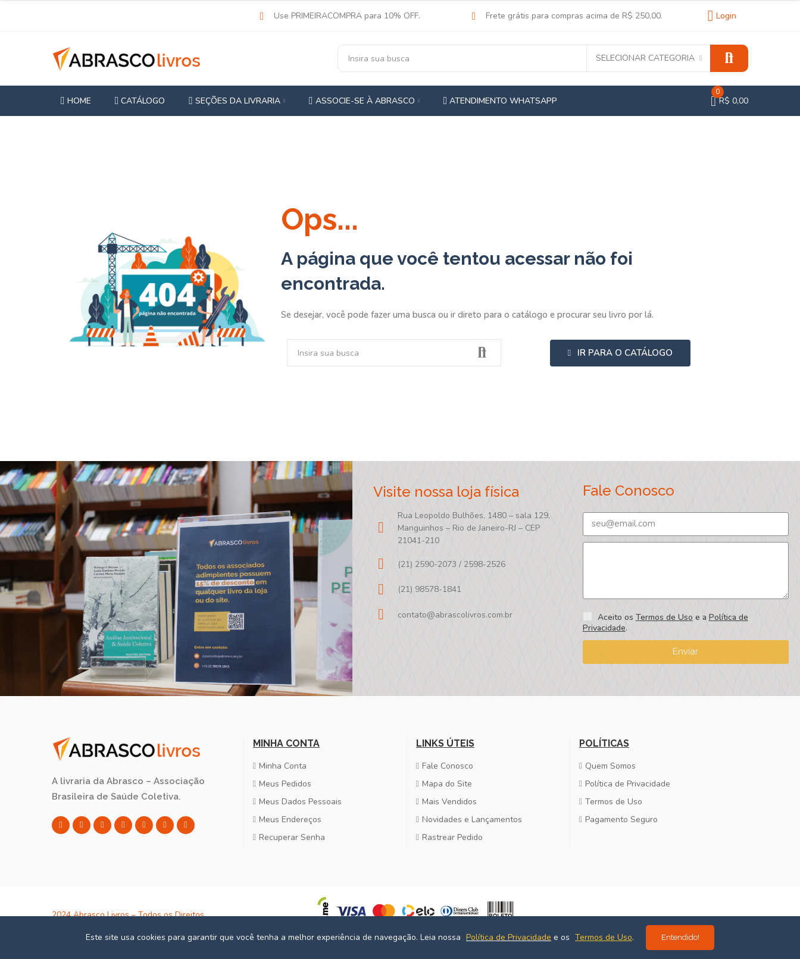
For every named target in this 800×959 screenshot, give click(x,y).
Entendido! (680, 937)
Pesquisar (729, 58)
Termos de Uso (664, 617)
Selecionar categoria (645, 58)
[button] (620, 353)
